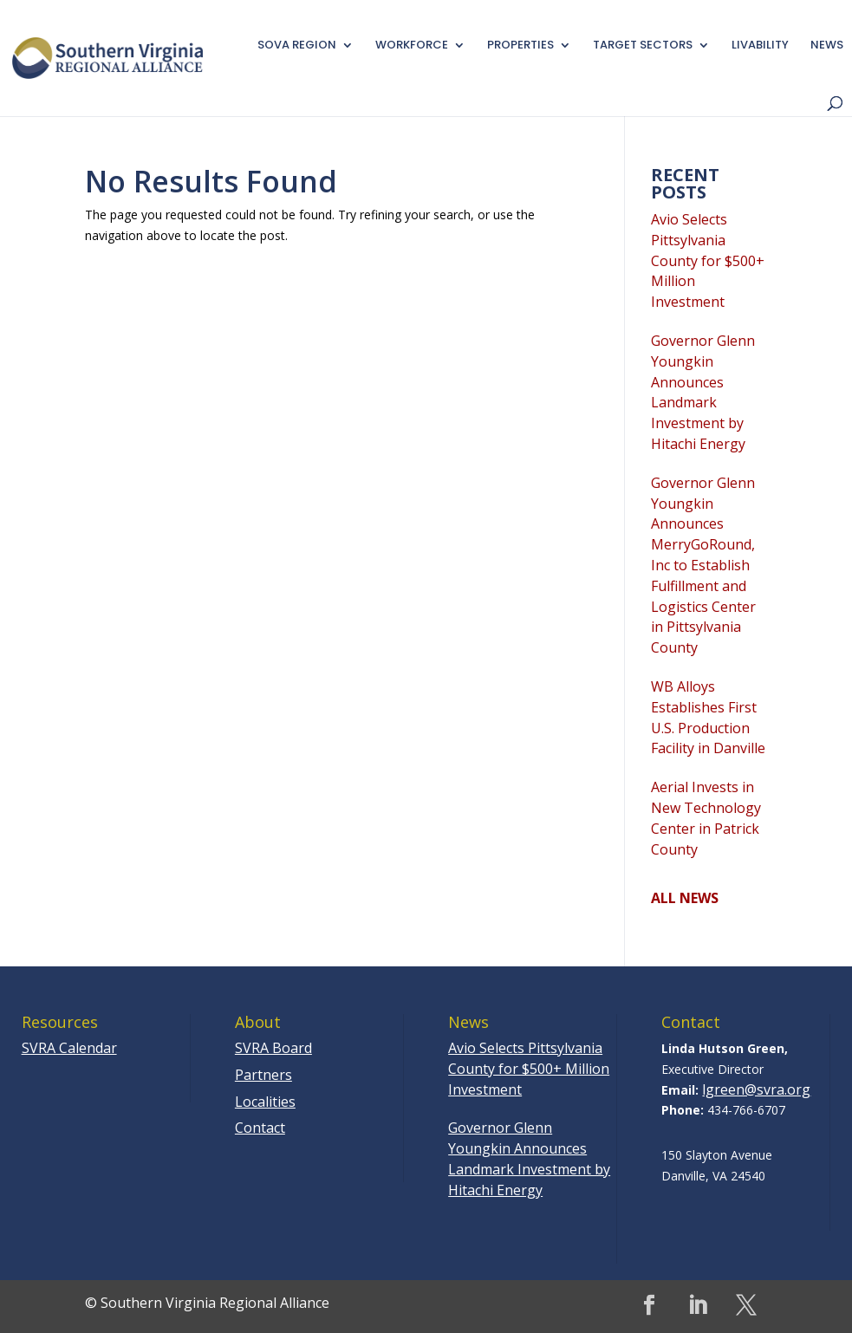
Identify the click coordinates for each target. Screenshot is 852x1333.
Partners (263, 1074)
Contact (260, 1127)
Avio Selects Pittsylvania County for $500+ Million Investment (707, 260)
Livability (760, 46)
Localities (265, 1101)
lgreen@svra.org (756, 1089)
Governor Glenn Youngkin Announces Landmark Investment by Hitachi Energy (703, 392)
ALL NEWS (685, 897)
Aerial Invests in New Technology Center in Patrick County (706, 817)
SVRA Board (273, 1047)
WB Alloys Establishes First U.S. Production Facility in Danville (708, 717)
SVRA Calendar (69, 1047)
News (826, 46)
